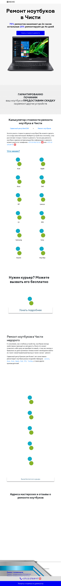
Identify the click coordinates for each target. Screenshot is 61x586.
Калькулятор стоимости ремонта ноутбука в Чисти (31, 121)
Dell (21, 361)
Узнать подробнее (30, 310)
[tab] (18, 162)
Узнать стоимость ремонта (30, 33)
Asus (8, 361)
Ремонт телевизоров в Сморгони (18, 576)
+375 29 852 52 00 (36, 142)
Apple (17, 361)
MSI (25, 361)
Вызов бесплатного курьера (30, 479)
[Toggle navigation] (11, 2)
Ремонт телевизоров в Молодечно (19, 574)
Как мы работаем (30, 387)
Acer (12, 361)
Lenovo (46, 359)
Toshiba (30, 361)
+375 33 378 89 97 (30, 578)
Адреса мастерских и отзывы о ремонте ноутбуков (30, 495)
